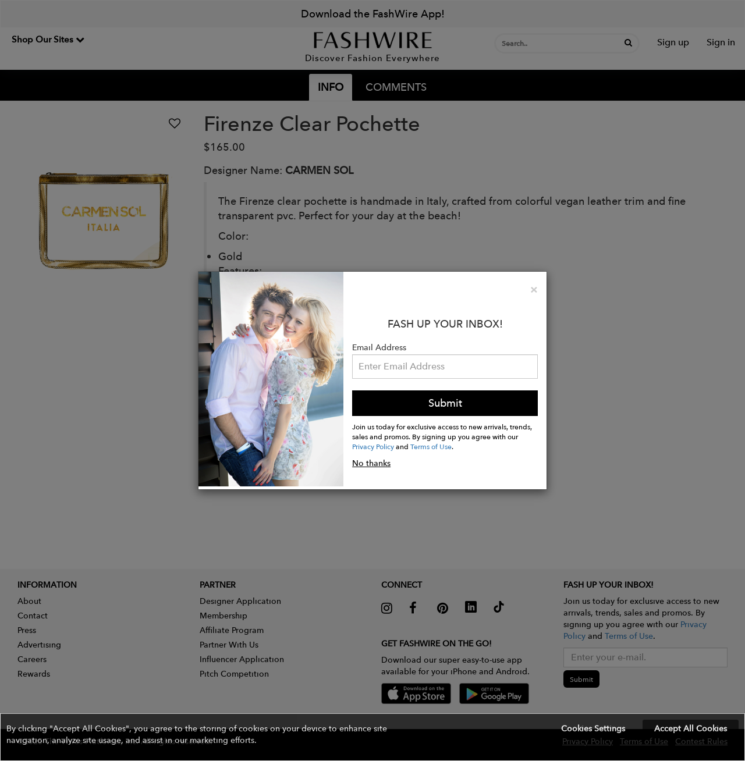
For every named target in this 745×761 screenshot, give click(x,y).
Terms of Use (431, 446)
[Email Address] (445, 366)
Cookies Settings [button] (593, 728)
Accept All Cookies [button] (690, 728)
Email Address (379, 347)
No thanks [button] (371, 463)
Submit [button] (445, 403)
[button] (372, 737)
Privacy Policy (373, 446)
